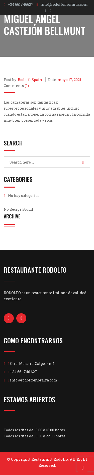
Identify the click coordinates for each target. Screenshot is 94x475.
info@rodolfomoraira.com (64, 4)
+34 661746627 (20, 4)
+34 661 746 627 (23, 371)
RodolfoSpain (30, 79)
